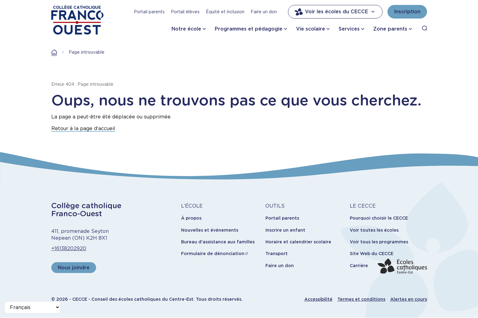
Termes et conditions (361, 299)
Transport (276, 253)
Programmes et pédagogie (248, 29)
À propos (191, 218)
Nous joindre (74, 268)
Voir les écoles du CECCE (335, 12)
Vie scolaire (310, 29)
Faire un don (264, 11)
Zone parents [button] (390, 29)
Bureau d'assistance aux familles (218, 241)
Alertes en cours (408, 299)
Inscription (407, 11)
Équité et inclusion (225, 11)
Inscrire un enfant (285, 230)
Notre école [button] (186, 29)
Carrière (359, 265)
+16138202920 (68, 248)
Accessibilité (318, 299)
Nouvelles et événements (209, 230)
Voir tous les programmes (379, 241)
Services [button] (349, 29)
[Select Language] (32, 307)
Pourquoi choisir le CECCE (379, 218)
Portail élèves (185, 11)
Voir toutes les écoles (374, 230)
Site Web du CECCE (371, 253)
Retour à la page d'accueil (83, 128)
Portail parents (149, 11)
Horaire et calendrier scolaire (298, 241)
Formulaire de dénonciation (212, 253)
